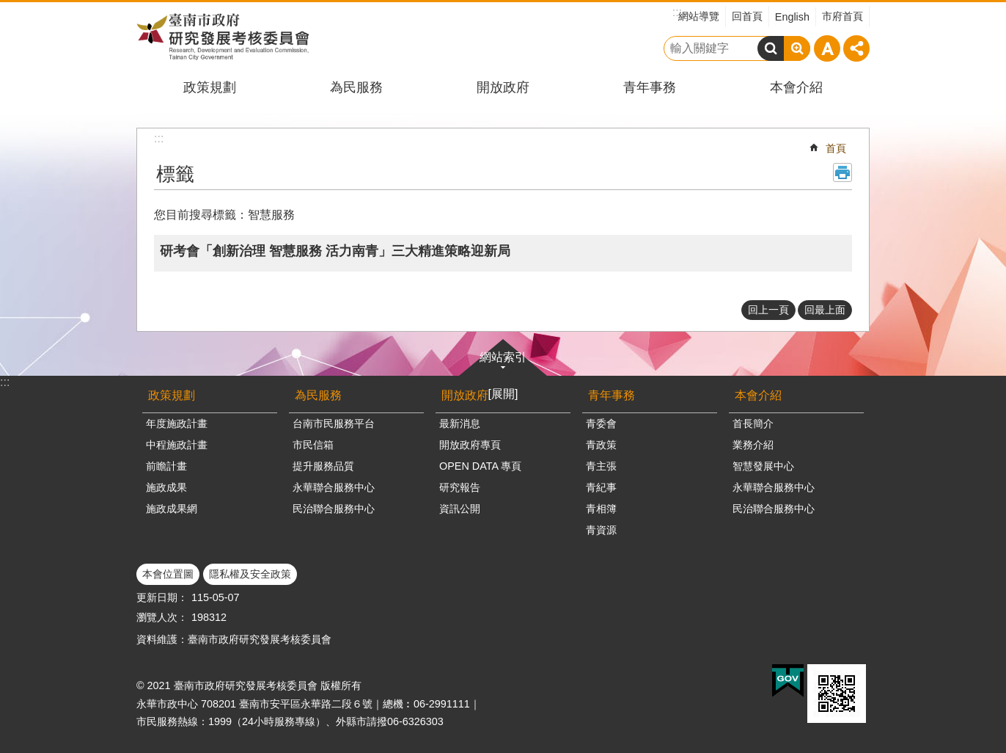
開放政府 (503, 87)
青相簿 (601, 508)
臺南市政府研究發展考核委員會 (222, 36)
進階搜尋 (797, 48)
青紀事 (601, 487)
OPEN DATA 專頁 (480, 466)
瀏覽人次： (162, 617)
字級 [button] (827, 48)
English (792, 17)
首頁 (836, 148)
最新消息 (459, 423)
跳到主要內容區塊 (7, 7)
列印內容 (842, 172)
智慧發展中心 (763, 466)
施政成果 (166, 487)
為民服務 (356, 87)
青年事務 (649, 87)
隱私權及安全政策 (250, 574)
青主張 (601, 466)
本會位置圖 (168, 574)
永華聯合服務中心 (334, 487)
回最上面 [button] (824, 310)
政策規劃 (209, 87)
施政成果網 (171, 508)
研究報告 (459, 487)
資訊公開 (459, 508)
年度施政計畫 (177, 423)
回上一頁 (768, 310)
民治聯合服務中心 (334, 508)
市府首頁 (842, 16)
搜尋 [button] (770, 48)
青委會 (601, 423)
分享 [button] (856, 48)
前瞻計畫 (166, 466)
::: (5, 382)
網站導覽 (698, 16)
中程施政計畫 (177, 445)
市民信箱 (313, 445)
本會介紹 (796, 87)
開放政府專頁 (470, 445)
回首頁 (747, 16)
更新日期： (162, 597)
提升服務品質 (323, 466)
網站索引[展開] (503, 375)
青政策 (601, 445)
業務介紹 (753, 445)
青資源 (601, 530)
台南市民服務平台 (334, 423)
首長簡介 (753, 423)
